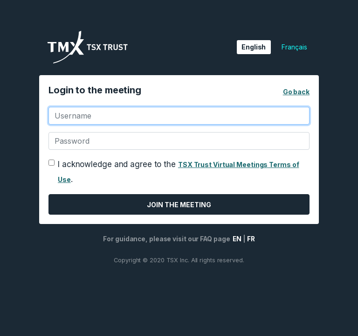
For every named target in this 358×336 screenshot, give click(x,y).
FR (251, 239)
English (253, 47)
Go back (296, 92)
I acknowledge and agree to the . (178, 172)
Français (294, 47)
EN (236, 239)
